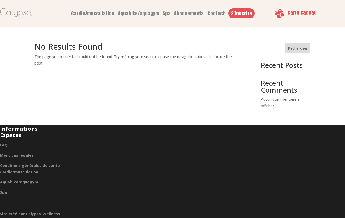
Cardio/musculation (92, 13)
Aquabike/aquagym (138, 13)
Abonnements (189, 13)
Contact (216, 13)
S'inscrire (241, 13)
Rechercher (298, 48)
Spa (167, 13)
